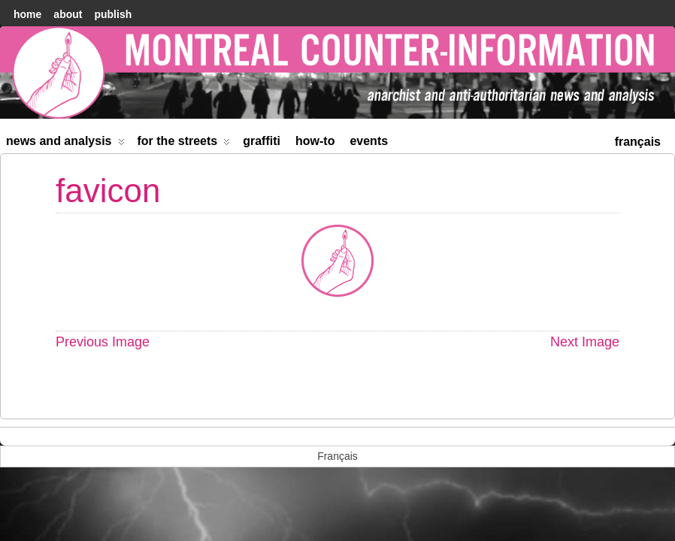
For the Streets (184, 143)
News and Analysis (65, 143)
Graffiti (261, 140)
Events (369, 140)
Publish (113, 14)
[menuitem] (638, 140)
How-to (314, 140)
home (27, 14)
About (67, 14)
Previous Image (103, 341)
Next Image (584, 341)
